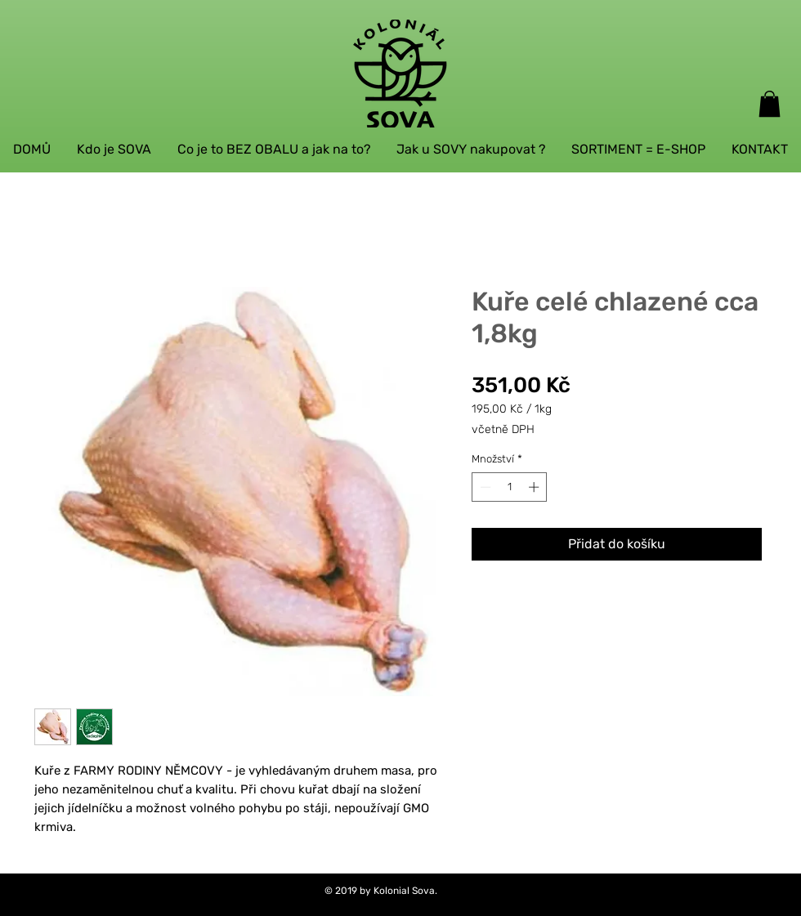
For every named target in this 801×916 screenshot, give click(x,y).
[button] (769, 104)
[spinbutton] (510, 487)
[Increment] (535, 487)
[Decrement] (484, 487)
